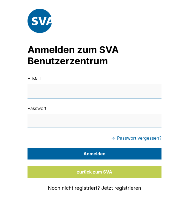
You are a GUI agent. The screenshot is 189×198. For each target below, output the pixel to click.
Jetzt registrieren (121, 188)
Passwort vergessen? (136, 138)
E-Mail (34, 78)
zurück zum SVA (94, 172)
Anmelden (95, 153)
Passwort (37, 108)
